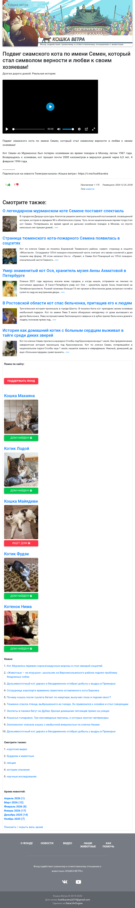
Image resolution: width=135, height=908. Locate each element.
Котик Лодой (16, 448)
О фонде (27, 843)
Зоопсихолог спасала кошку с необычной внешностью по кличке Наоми (53, 724)
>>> (56, 227)
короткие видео (17, 749)
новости (90, 189)
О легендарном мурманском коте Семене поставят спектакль (63, 210)
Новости (47, 843)
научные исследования (21, 776)
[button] (21, 381)
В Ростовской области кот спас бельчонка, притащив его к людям (67, 303)
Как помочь (108, 845)
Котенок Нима (18, 606)
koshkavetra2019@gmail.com (74, 899)
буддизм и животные (20, 756)
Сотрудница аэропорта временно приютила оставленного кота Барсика (53, 690)
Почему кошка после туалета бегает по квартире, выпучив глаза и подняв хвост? (59, 697)
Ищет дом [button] (21, 543)
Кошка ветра (18, 5)
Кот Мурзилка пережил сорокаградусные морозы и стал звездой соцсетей (54, 665)
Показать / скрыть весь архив (23, 827)
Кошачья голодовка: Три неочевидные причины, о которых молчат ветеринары (58, 717)
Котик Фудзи (16, 553)
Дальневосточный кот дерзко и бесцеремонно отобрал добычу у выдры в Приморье (61, 683)
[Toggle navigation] (35, 5)
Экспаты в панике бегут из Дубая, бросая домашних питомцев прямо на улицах (58, 711)
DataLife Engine (74, 903)
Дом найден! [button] (21, 437)
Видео (67, 843)
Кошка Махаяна (19, 395)
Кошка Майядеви (21, 501)
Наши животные (88, 845)
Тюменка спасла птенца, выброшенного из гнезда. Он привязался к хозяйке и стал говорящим (67, 704)
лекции (11, 762)
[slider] (28, 129)
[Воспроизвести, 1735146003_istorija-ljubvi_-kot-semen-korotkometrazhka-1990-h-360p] (7, 129)
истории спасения (18, 769)
